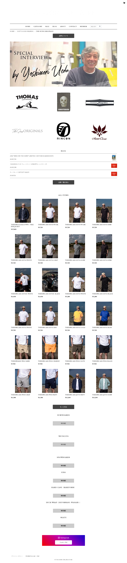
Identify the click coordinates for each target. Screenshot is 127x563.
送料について (63, 36)
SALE (47, 26)
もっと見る (63, 407)
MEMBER (83, 26)
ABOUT (63, 26)
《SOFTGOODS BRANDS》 (25, 31)
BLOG (55, 26)
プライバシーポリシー (17, 556)
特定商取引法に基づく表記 (32, 556)
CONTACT (73, 26)
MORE (63, 423)
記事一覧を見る (63, 182)
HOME (27, 26)
